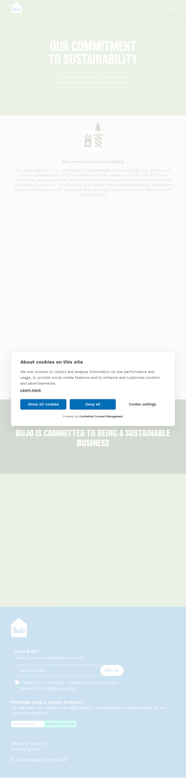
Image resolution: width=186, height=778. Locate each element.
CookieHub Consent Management (101, 416)
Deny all (92, 404)
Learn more (30, 390)
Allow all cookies (43, 404)
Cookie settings (142, 404)
